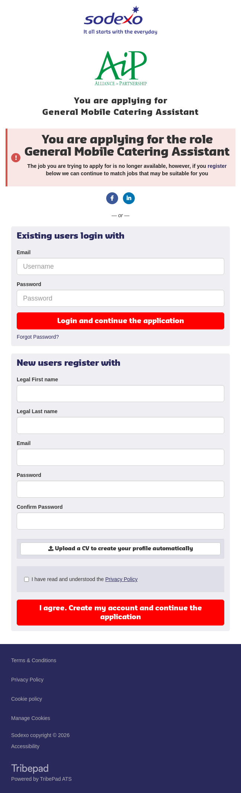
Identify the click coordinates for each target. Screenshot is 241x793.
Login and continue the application (120, 321)
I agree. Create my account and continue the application (120, 612)
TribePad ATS (56, 779)
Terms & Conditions (33, 660)
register (217, 166)
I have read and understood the (81, 579)
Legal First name (37, 379)
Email (23, 252)
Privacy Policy (121, 579)
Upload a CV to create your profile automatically (120, 548)
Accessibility (25, 746)
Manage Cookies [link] (30, 718)
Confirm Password (40, 507)
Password (29, 284)
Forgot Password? (38, 337)
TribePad (29, 769)
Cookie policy (26, 699)
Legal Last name (37, 411)
